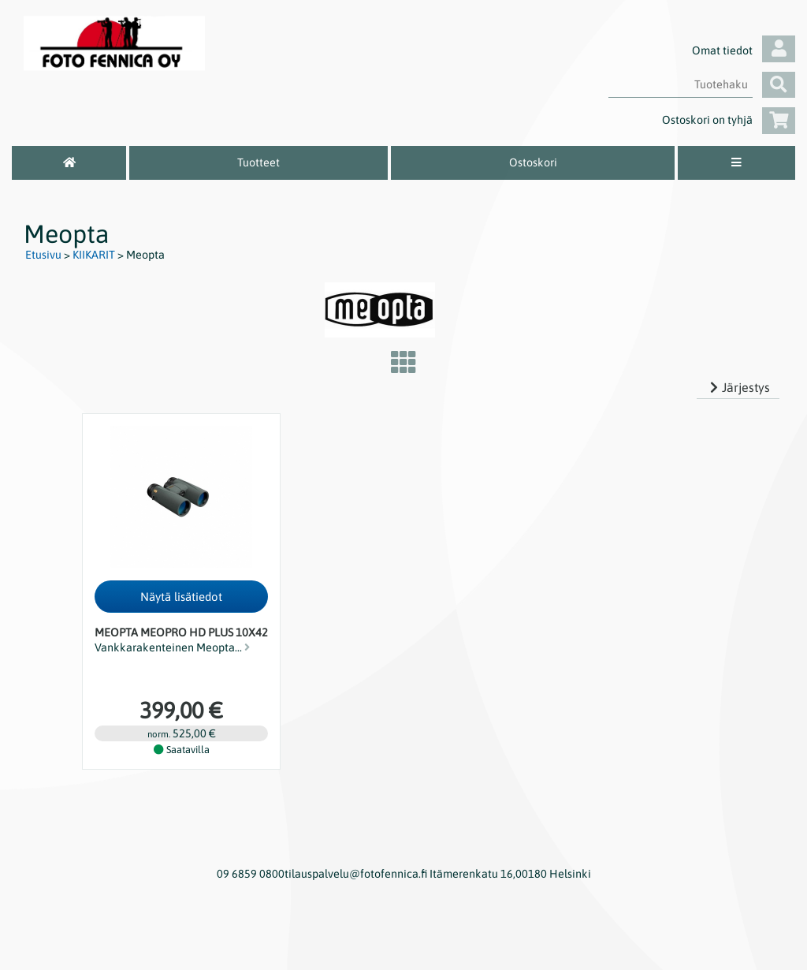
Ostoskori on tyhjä (728, 120)
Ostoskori (533, 162)
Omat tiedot (743, 50)
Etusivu (43, 254)
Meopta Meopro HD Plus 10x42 (181, 632)
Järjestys (738, 387)
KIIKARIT (94, 254)
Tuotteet (258, 162)
